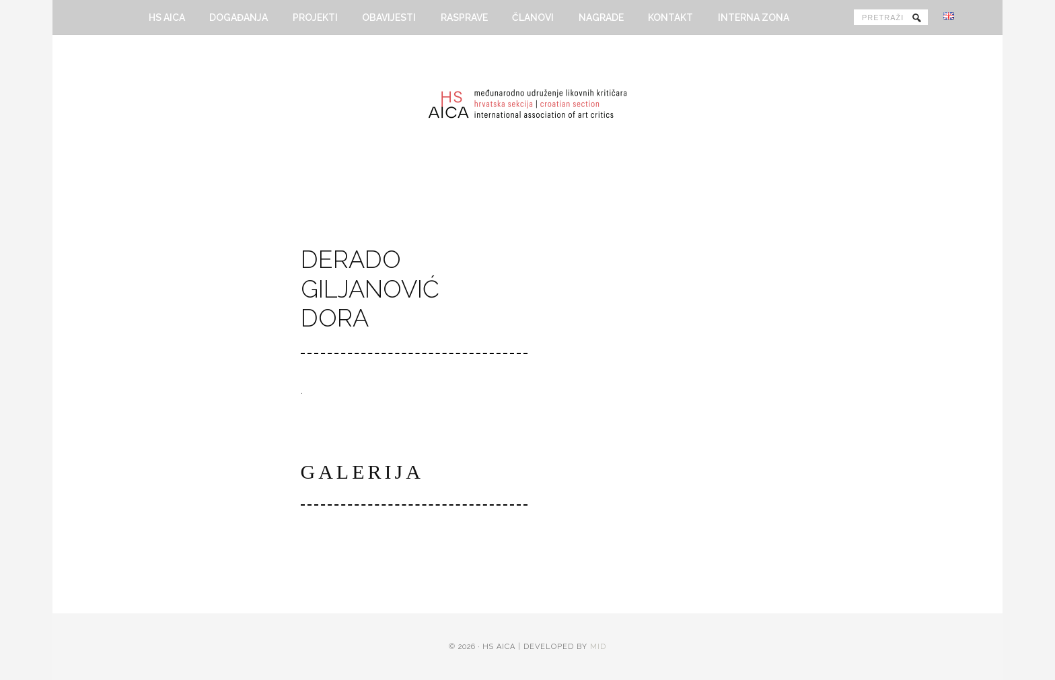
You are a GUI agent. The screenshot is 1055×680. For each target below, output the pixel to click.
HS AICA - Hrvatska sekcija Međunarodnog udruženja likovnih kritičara (527, 109)
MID (598, 649)
